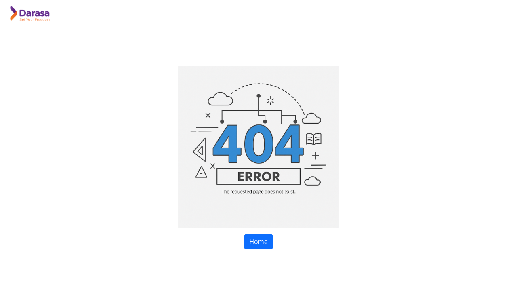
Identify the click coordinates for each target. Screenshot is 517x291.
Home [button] (258, 241)
